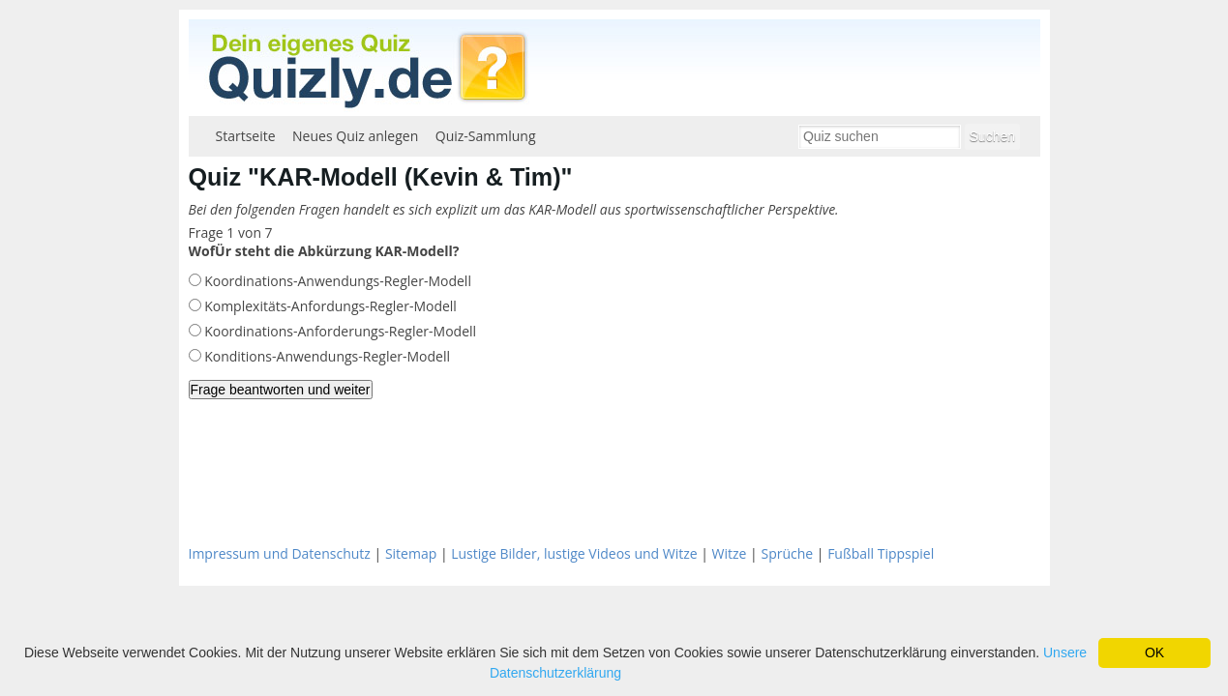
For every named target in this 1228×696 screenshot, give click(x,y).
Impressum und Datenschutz (280, 553)
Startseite (246, 136)
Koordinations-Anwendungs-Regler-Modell (336, 281)
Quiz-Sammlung (485, 136)
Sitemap (410, 553)
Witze (729, 553)
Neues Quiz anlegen (355, 136)
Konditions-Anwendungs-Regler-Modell (326, 356)
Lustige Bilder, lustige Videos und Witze (574, 553)
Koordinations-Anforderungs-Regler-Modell (339, 331)
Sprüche (787, 553)
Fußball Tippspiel (880, 553)
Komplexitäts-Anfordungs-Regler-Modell (329, 306)
